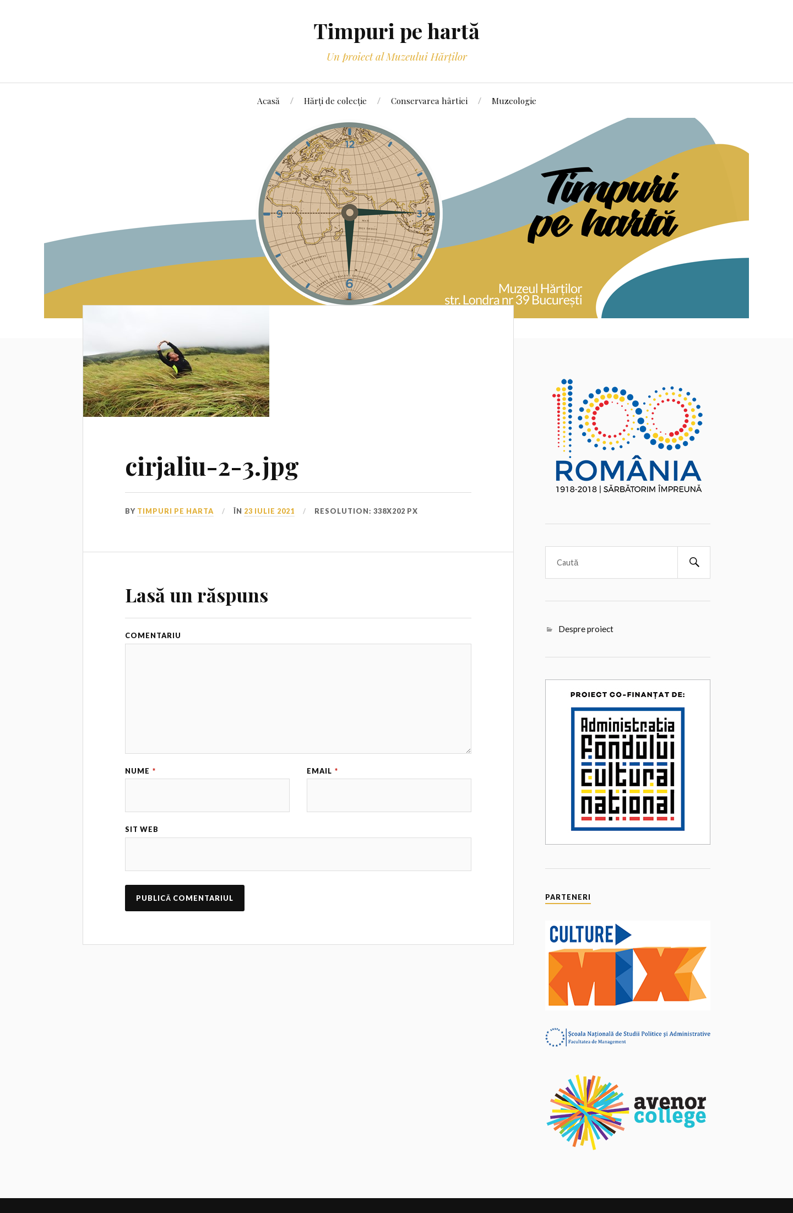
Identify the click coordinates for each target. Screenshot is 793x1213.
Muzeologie (514, 100)
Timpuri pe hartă (396, 31)
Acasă (268, 100)
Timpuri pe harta (175, 511)
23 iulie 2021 (269, 511)
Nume (140, 771)
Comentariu (153, 635)
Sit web (142, 829)
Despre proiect (585, 629)
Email (322, 771)
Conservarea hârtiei (429, 100)
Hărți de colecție (335, 100)
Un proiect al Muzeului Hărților (397, 56)
